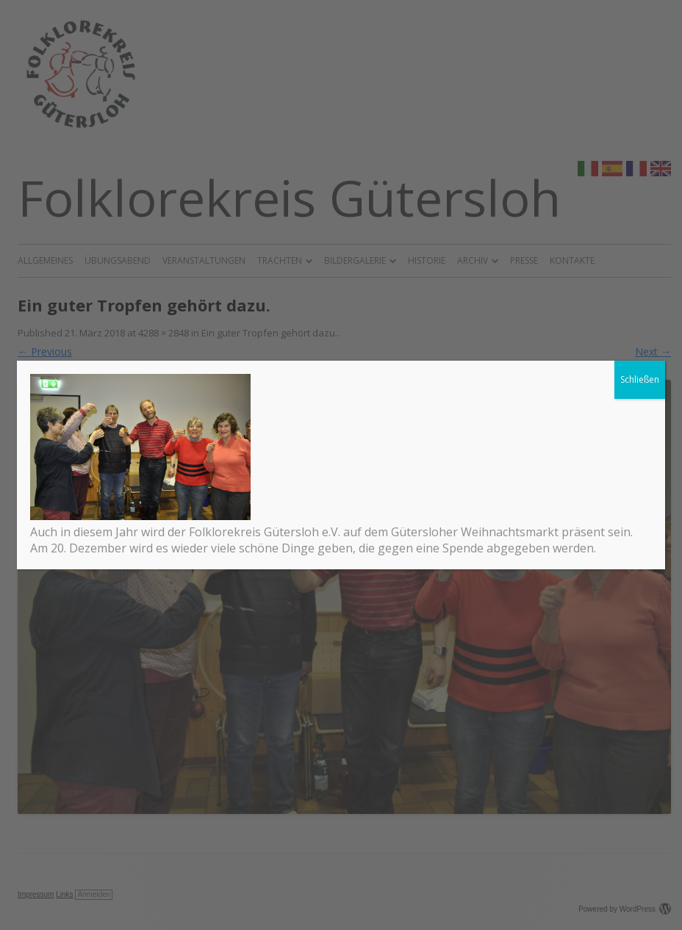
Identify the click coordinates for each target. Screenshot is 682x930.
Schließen (639, 379)
